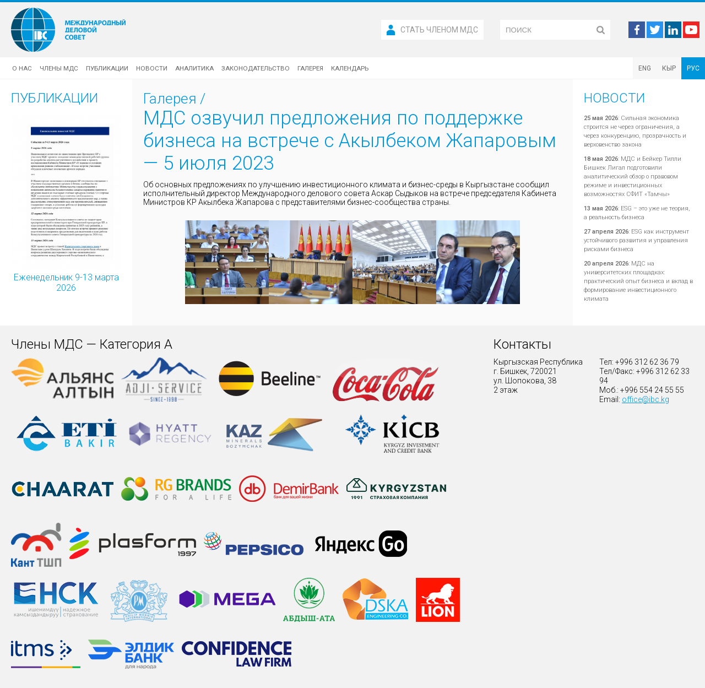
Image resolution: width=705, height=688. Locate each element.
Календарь (349, 68)
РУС (693, 68)
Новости (151, 68)
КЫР (669, 68)
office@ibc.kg (645, 399)
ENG (644, 68)
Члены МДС (59, 68)
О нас (22, 68)
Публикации (107, 68)
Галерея (310, 68)
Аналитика (194, 68)
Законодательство (255, 68)
